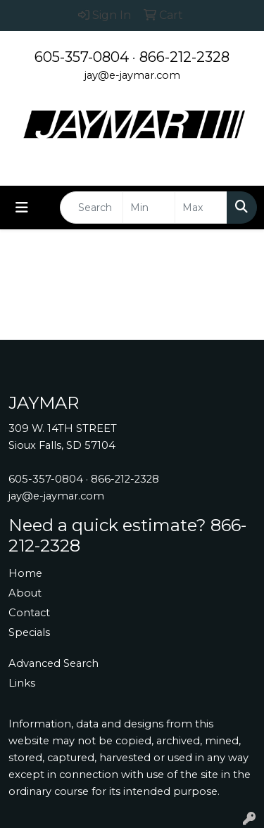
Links (21, 683)
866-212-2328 (184, 57)
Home (25, 573)
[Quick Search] (91, 207)
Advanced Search (53, 663)
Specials (29, 632)
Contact (29, 612)
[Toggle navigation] (22, 207)
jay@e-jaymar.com (132, 75)
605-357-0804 (81, 57)
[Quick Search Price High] (201, 207)
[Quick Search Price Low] (148, 207)
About (25, 593)
